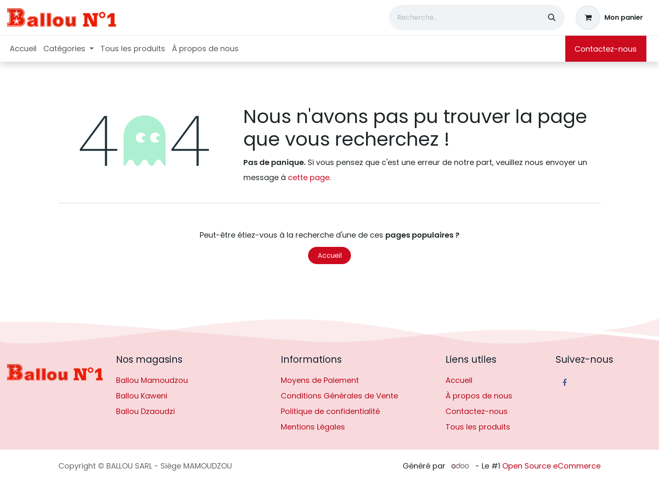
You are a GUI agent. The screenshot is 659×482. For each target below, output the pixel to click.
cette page (309, 177)
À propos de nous (478, 395)
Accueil (330, 255)
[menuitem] (23, 49)
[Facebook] (564, 382)
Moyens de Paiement (320, 380)
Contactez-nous (606, 49)
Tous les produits (477, 427)
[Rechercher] (551, 17)
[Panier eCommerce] (610, 17)
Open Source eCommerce (551, 466)
